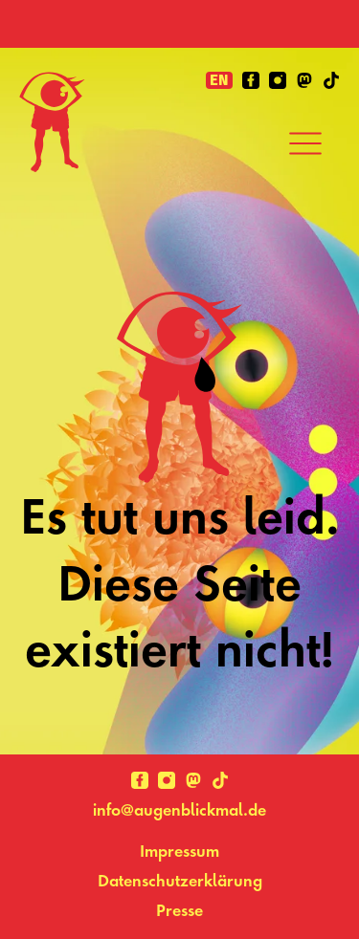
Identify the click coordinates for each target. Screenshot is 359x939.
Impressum (179, 851)
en (219, 80)
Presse (179, 910)
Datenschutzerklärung (180, 880)
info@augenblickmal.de (179, 809)
